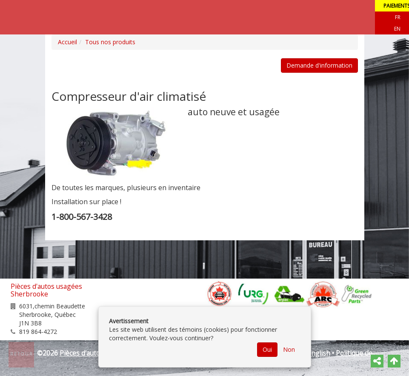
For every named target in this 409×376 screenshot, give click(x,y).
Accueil (67, 42)
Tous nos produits (110, 42)
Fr (397, 17)
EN (397, 28)
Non (289, 349)
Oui (267, 349)
